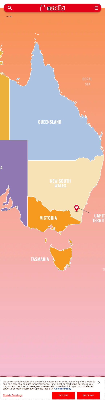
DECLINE (88, 395)
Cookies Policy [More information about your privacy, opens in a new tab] (62, 389)
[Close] (99, 382)
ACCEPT (63, 395)
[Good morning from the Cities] (76, 208)
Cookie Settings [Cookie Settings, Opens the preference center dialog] (12, 395)
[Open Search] (9, 8)
